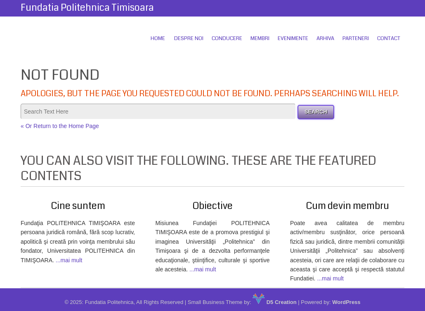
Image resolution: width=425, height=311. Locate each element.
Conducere (227, 38)
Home (158, 38)
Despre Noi (188, 38)
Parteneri (355, 38)
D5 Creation (275, 302)
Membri (259, 38)
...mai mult (69, 260)
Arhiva (325, 38)
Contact (388, 38)
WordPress (346, 302)
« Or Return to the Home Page (60, 126)
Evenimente (293, 38)
